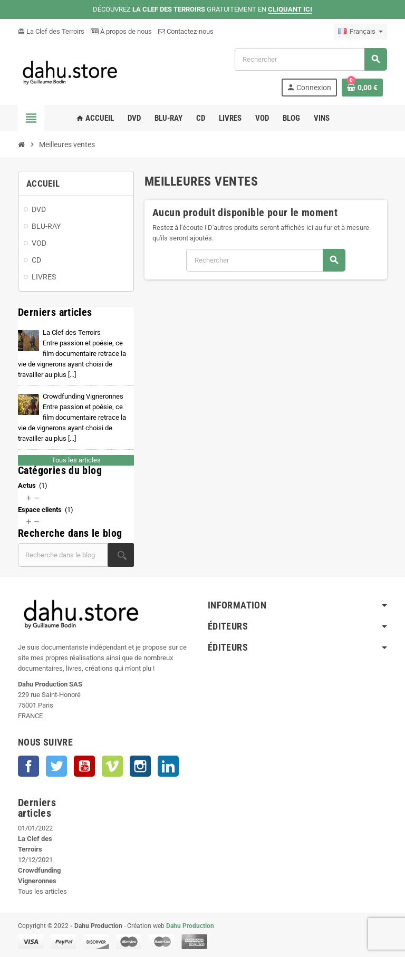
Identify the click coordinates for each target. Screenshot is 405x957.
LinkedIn (168, 766)
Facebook (28, 766)
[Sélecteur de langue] (360, 32)
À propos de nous (121, 31)
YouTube (84, 766)
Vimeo (112, 766)
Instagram (140, 766)
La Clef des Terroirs (51, 31)
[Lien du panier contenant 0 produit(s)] (362, 87)
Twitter (56, 766)
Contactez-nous (186, 31)
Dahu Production (190, 926)
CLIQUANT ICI (290, 9)
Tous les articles (76, 460)
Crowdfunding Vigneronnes (72, 417)
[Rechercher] (311, 59)
